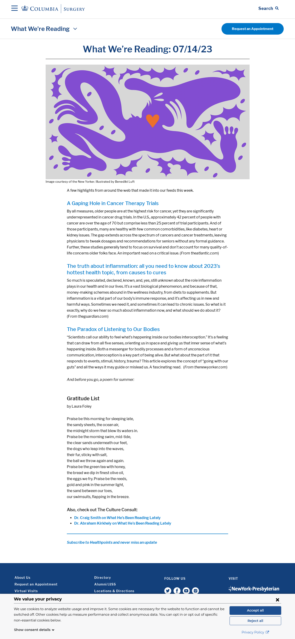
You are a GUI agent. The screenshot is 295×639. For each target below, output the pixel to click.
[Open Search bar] (268, 8)
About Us (22, 577)
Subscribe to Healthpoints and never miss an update (112, 542)
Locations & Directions (114, 591)
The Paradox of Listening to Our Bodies (113, 329)
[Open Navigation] (14, 8)
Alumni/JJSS (105, 584)
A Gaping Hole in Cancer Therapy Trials (113, 203)
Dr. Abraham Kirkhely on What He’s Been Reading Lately (122, 523)
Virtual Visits (26, 591)
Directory (102, 577)
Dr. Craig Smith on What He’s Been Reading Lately (117, 518)
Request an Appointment (252, 29)
